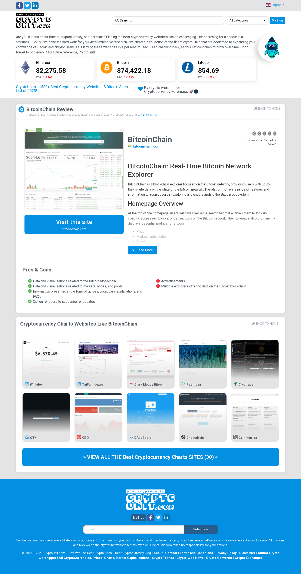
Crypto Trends (163, 558)
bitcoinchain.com (146, 146)
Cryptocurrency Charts (126, 114)
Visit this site (74, 221)
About (158, 553)
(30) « (211, 457)
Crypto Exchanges (248, 558)
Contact (171, 553)
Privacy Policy (226, 553)
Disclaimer (247, 553)
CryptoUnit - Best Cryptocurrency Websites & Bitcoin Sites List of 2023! (68, 114)
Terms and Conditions (196, 553)
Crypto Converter (219, 558)
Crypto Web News (190, 558)
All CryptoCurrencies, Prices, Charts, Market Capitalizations (104, 558)
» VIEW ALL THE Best (109, 457)
